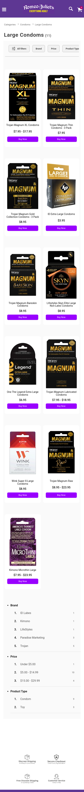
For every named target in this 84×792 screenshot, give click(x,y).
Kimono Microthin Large (22, 570)
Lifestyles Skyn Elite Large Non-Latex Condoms (61, 305)
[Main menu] (4, 10)
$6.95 (22, 400)
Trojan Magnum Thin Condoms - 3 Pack (61, 126)
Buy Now (22, 139)
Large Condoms (43, 24)
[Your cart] (79, 9)
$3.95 (61, 220)
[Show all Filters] (19, 48)
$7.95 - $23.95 (23, 575)
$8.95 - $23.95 (61, 487)
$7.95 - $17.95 (23, 131)
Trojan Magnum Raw (61, 481)
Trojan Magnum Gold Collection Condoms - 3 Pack (23, 215)
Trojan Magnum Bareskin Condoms (23, 305)
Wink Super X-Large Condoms (23, 482)
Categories (9, 24)
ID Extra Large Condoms (61, 214)
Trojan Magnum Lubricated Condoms (61, 393)
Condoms (25, 24)
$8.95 (22, 222)
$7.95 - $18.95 (61, 400)
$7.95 (61, 133)
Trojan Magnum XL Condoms (22, 125)
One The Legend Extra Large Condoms (22, 393)
